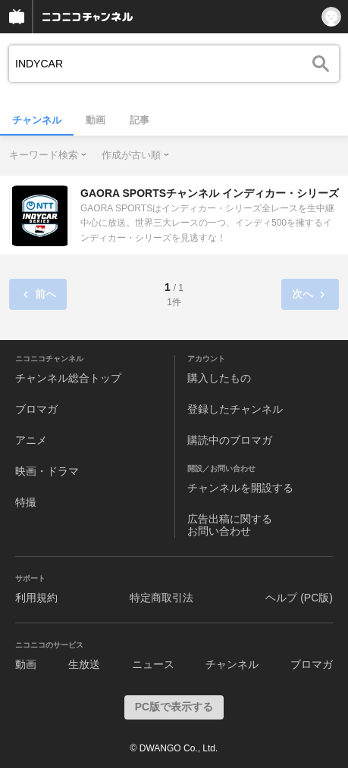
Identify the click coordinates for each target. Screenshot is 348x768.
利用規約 (36, 598)
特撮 (25, 502)
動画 (95, 120)
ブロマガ (36, 409)
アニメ (31, 440)
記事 (139, 120)
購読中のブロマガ (229, 440)
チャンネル (36, 120)
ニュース (153, 664)
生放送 (84, 664)
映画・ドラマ (47, 471)
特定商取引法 (161, 598)
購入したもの (219, 378)
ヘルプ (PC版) (299, 598)
